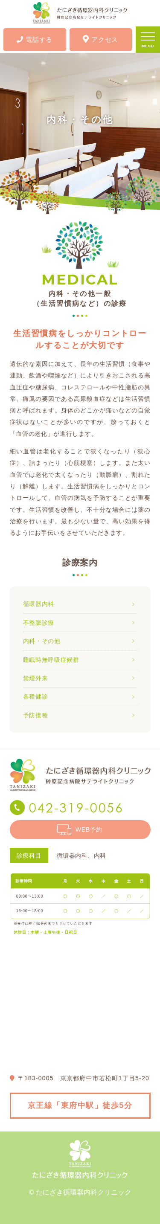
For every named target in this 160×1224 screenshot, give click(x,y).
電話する (34, 39)
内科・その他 (42, 641)
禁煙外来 (35, 678)
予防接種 (35, 715)
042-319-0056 (76, 807)
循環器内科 (39, 603)
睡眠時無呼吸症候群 (51, 659)
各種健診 (35, 696)
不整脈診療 (39, 622)
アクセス (100, 39)
